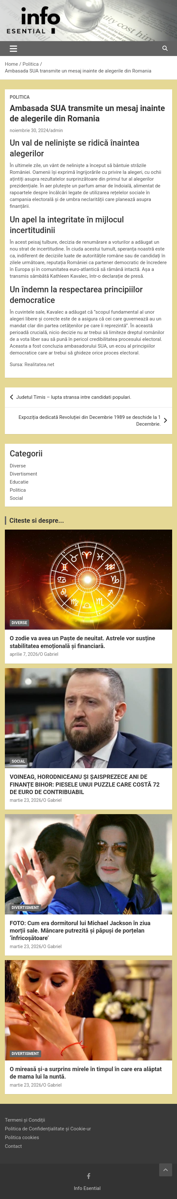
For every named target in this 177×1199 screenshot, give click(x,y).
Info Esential (87, 1188)
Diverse (18, 466)
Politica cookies (22, 1137)
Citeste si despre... (36, 520)
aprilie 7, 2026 (24, 654)
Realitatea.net (39, 364)
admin (56, 130)
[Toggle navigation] (13, 48)
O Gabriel (49, 654)
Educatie (19, 482)
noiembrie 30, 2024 (29, 130)
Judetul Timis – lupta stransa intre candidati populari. (73, 397)
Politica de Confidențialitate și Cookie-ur (48, 1129)
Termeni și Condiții (25, 1120)
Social (16, 498)
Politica (20, 97)
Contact (13, 1146)
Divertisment (23, 474)
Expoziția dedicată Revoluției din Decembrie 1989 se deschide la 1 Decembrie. (89, 420)
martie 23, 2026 (25, 800)
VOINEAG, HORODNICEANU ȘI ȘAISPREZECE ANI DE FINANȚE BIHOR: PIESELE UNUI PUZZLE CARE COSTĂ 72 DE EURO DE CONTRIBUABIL (84, 784)
